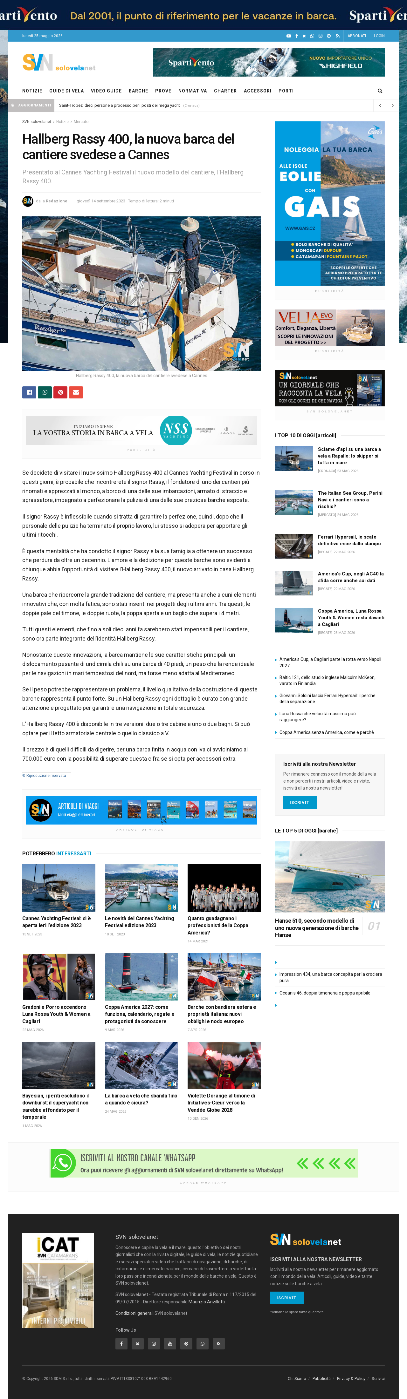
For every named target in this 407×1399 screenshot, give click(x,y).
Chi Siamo (297, 1378)
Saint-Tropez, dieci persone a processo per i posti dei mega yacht (119, 105)
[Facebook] (296, 36)
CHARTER (225, 90)
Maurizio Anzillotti (207, 1301)
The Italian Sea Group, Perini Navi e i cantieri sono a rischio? (350, 499)
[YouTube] (288, 36)
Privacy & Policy (351, 1378)
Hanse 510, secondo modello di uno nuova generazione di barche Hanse (317, 927)
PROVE (163, 90)
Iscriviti (300, 802)
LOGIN (379, 36)
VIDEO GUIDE (106, 90)
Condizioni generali (134, 1313)
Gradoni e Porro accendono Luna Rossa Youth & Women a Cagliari (56, 1014)
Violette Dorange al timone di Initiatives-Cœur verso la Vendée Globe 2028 (221, 1103)
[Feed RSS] (338, 36)
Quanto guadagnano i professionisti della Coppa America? (218, 925)
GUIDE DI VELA (66, 90)
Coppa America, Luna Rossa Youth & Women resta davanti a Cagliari (351, 617)
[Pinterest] (329, 36)
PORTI (286, 90)
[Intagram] (320, 36)
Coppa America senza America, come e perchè (326, 732)
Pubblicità (322, 1378)
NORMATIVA (192, 90)
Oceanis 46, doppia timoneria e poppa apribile (324, 992)
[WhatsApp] (312, 36)
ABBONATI (357, 36)
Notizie (62, 121)
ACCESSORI (258, 90)
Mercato (81, 121)
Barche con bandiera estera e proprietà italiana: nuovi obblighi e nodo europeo (222, 1014)
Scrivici (378, 1378)
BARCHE (138, 90)
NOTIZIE (32, 90)
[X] (304, 36)
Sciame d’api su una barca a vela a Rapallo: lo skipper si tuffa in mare (349, 455)
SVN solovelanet (36, 121)
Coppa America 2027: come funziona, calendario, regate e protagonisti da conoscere (139, 1014)
